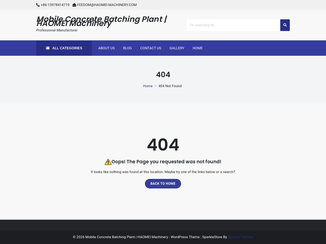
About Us (106, 48)
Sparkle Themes (240, 237)
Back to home (162, 184)
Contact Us (150, 48)
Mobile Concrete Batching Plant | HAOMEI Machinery (101, 21)
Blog (127, 48)
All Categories (66, 48)
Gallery (177, 48)
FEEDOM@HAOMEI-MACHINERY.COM (107, 5)
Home (198, 48)
